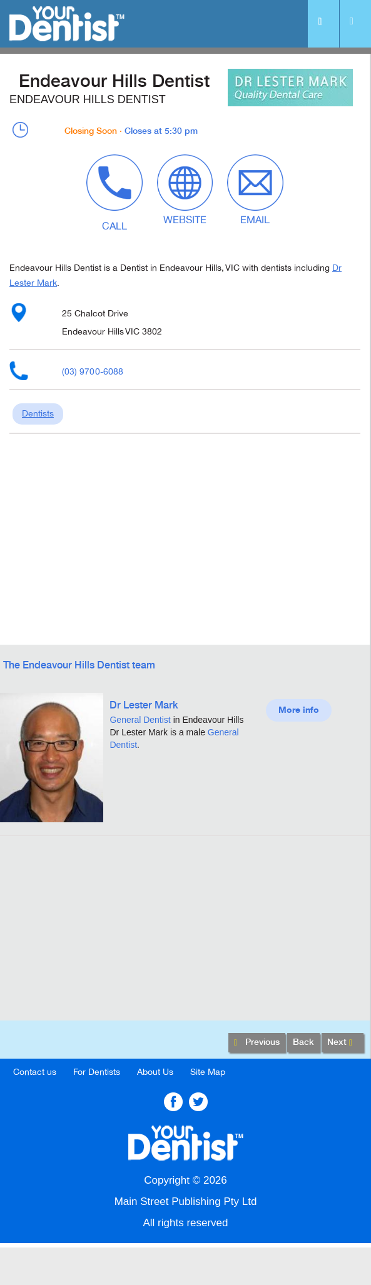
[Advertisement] (185, 932)
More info (298, 710)
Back (303, 1042)
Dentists (38, 413)
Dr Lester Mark (143, 705)
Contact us (34, 1072)
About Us (155, 1072)
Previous (257, 1042)
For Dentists (96, 1072)
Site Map (207, 1072)
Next (342, 1042)
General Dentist (139, 720)
